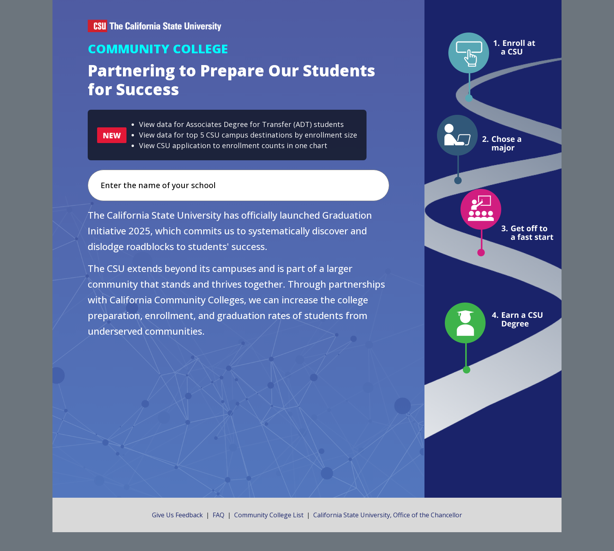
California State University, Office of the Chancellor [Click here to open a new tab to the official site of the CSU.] (387, 515)
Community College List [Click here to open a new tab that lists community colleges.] (268, 515)
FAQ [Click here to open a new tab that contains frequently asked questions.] (218, 515)
